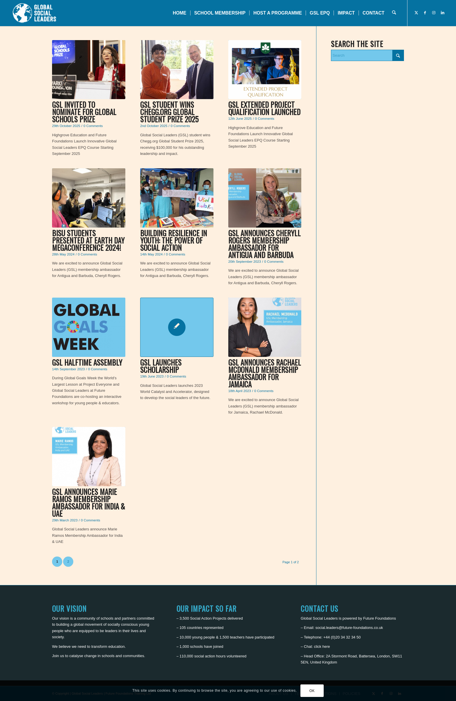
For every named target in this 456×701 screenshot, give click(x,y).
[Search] (394, 13)
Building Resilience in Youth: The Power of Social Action (173, 240)
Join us (58, 656)
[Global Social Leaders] (35, 13)
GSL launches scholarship (160, 366)
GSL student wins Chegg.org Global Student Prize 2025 (169, 111)
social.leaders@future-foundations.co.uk (349, 627)
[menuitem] (179, 13)
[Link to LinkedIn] (442, 12)
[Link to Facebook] (425, 12)
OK (312, 691)
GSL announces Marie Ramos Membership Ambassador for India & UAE (88, 502)
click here (322, 646)
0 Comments (93, 126)
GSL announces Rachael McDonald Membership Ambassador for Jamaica (264, 373)
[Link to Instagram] (434, 12)
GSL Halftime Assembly (87, 362)
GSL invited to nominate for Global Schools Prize (84, 111)
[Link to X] (416, 12)
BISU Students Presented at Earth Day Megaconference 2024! (88, 240)
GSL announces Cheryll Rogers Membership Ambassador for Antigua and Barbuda (264, 244)
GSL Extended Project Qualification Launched (264, 108)
